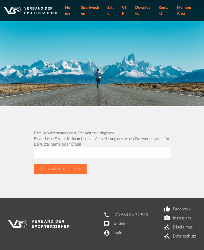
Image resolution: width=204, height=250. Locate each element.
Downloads (142, 10)
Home (67, 10)
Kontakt (163, 10)
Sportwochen (90, 10)
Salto (110, 10)
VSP (124, 10)
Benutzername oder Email (57, 144)
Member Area (184, 10)
